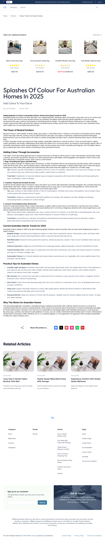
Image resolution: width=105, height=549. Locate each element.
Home (5, 16)
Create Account (87, 2)
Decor (10, 434)
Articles (22, 7)
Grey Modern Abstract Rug (90, 61)
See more (97, 35)
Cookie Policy (86, 443)
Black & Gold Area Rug (14, 61)
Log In (100, 2)
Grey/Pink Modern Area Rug (65, 61)
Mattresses (12, 438)
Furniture (11, 443)
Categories (13, 7)
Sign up (42, 502)
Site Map (85, 456)
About (84, 434)
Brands (35, 434)
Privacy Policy (86, 452)
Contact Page (86, 438)
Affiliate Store (30, 535)
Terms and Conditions (89, 461)
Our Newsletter (87, 447)
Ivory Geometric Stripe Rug (39, 61)
